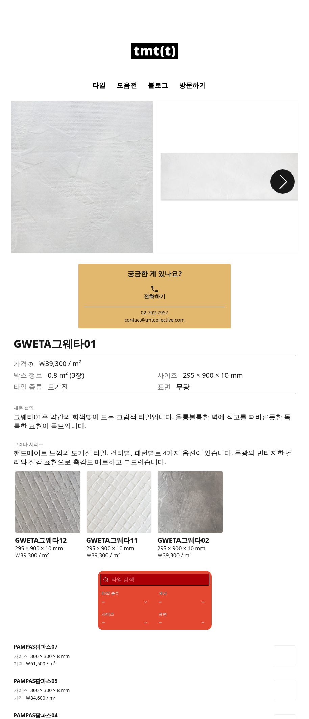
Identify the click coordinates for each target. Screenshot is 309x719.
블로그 (158, 85)
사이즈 (108, 614)
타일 (99, 85)
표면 (163, 614)
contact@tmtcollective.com (154, 320)
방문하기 (192, 85)
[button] (282, 181)
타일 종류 (110, 593)
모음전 (127, 85)
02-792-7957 (154, 313)
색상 (163, 593)
